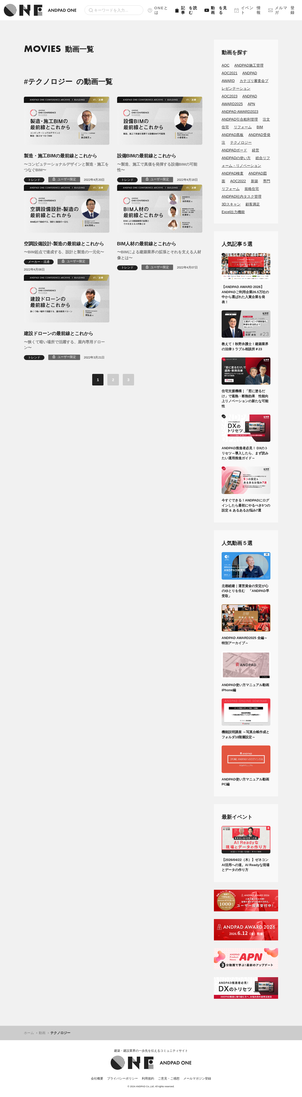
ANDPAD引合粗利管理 (240, 119)
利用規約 (148, 1078)
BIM (260, 127)
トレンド (34, 179)
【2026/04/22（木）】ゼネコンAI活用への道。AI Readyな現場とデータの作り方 (245, 865)
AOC (225, 65)
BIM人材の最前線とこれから (146, 243)
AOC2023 (229, 96)
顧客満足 (253, 204)
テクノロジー (241, 142)
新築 (254, 181)
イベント (249, 10)
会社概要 (97, 1078)
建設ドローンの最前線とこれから (58, 333)
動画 (217, 10)
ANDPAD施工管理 (248, 65)
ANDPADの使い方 (236, 158)
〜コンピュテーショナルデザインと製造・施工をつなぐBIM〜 (66, 167)
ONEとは (158, 10)
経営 (255, 150)
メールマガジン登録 (197, 1078)
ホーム (29, 1033)
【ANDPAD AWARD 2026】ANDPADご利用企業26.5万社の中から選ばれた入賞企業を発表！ (245, 294)
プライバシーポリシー (122, 1078)
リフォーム (243, 127)
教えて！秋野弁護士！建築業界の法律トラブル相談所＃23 (245, 346)
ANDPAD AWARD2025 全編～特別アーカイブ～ (244, 640)
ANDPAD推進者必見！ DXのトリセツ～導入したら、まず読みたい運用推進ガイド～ (245, 453)
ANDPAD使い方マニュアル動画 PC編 (246, 781)
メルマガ (283, 10)
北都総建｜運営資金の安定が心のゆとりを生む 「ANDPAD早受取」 (245, 591)
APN (251, 104)
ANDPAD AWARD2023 (240, 112)
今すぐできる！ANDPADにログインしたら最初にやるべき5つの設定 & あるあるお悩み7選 (246, 505)
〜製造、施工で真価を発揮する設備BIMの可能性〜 (157, 167)
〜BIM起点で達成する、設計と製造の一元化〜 (64, 252)
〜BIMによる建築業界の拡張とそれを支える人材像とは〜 (159, 255)
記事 (188, 10)
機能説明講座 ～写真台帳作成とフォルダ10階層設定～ (245, 734)
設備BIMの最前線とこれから (146, 155)
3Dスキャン (231, 204)
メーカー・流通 (39, 261)
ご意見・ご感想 (169, 1078)
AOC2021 (229, 73)
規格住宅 (251, 189)
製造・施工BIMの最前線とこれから (60, 155)
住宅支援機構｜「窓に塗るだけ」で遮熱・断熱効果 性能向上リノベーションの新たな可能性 (245, 398)
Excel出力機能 (233, 212)
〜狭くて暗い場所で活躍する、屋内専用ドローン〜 (64, 345)
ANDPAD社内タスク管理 (241, 196)
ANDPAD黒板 (232, 135)
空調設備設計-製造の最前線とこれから (64, 243)
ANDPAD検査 (232, 173)
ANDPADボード (234, 150)
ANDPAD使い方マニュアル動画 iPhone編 (246, 687)
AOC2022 (238, 181)
